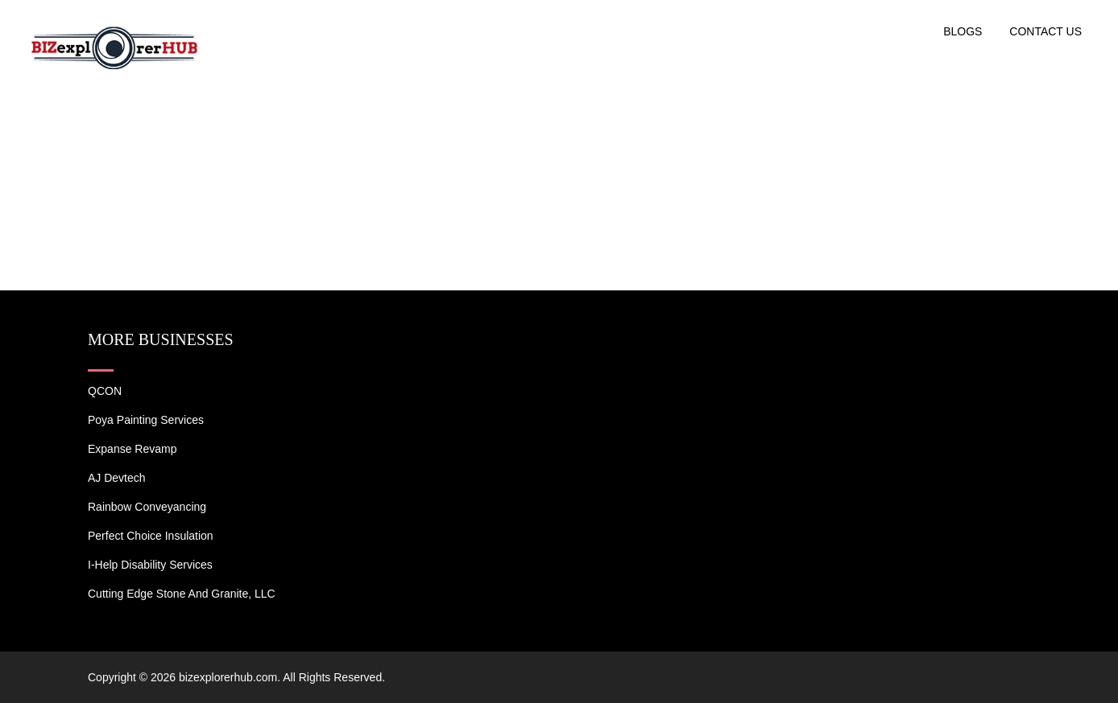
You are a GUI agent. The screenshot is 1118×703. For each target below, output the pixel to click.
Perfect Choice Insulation (150, 535)
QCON (105, 390)
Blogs (962, 31)
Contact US (1045, 31)
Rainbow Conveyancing (147, 506)
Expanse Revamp (132, 448)
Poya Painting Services (146, 419)
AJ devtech (117, 477)
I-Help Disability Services (150, 564)
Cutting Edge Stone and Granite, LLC (181, 593)
